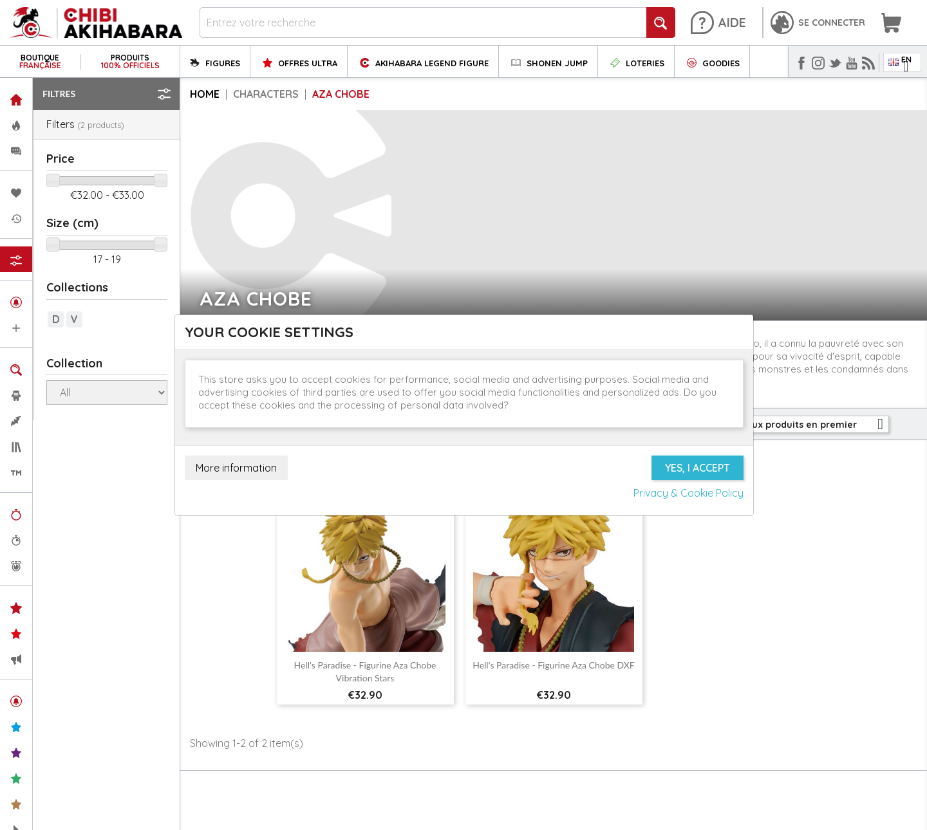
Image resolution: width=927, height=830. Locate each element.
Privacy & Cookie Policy (688, 492)
